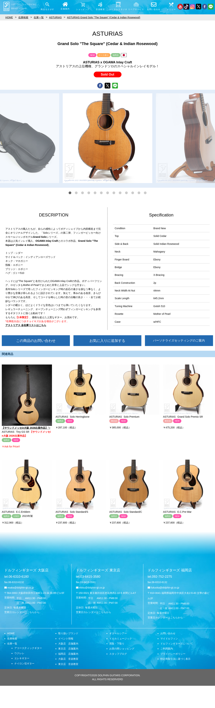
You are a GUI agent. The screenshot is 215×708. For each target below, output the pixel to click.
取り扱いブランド (68, 633)
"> (27, 396)
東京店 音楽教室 (68, 664)
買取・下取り (116, 643)
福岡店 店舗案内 (68, 653)
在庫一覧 (12, 643)
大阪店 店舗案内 (68, 643)
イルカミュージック (120, 638)
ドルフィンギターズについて (176, 643)
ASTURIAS (55, 17)
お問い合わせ (167, 633)
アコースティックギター (28, 648)
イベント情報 (65, 638)
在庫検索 (12, 638)
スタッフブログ (118, 653)
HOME (11, 633)
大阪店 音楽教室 (68, 658)
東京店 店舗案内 (68, 648)
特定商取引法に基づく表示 (175, 658)
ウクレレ (19, 653)
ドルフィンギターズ (26, 570)
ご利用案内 (166, 648)
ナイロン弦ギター (24, 663)
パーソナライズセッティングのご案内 (179, 340)
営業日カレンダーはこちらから (21, 612)
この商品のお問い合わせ (36, 341)
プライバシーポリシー (172, 653)
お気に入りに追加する (107, 341)
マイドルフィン (169, 638)
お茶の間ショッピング (121, 648)
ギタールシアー (118, 633)
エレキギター (21, 658)
